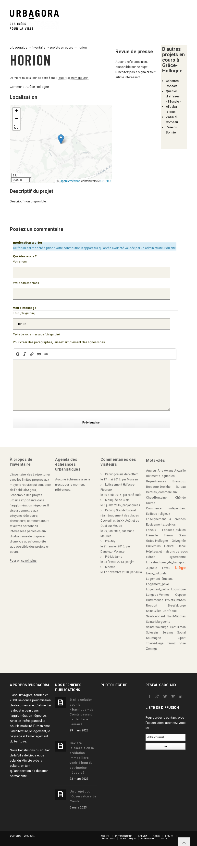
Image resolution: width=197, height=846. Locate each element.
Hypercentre (177, 557)
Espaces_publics (174, 530)
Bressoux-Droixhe (158, 487)
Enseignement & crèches (166, 519)
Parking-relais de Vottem (121, 474)
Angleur (151, 470)
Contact (165, 838)
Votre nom (20, 261)
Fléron (168, 535)
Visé (183, 643)
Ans (160, 470)
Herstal (169, 546)
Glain (182, 535)
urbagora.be (18, 47)
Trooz (171, 643)
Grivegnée (179, 540)
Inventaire (147, 838)
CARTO (105, 181)
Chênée (180, 497)
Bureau (181, 487)
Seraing (167, 632)
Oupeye (180, 594)
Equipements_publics (161, 524)
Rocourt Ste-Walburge (166, 605)
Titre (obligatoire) (24, 313)
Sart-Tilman (178, 627)
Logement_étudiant (159, 579)
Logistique (178, 589)
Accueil (105, 836)
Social (181, 632)
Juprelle (151, 568)
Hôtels (150, 557)
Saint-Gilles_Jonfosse (161, 611)
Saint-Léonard (155, 616)
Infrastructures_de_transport (166, 562)
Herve (182, 546)
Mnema (110, 567)
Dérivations (107, 838)
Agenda (142, 836)
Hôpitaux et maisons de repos (167, 551)
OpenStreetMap (70, 181)
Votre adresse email (26, 283)
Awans (168, 470)
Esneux (151, 530)
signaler (143, 72)
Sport (182, 638)
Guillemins (153, 546)
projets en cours (61, 47)
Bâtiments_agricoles (160, 476)
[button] (61, 139)
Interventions (123, 836)
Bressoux (179, 481)
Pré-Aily (110, 541)
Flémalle (152, 535)
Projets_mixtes (175, 600)
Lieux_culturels (156, 573)
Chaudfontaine (156, 497)
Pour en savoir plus (23, 560)
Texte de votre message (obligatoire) (37, 334)
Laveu (166, 568)
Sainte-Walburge (157, 627)
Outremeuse (154, 600)
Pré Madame (113, 556)
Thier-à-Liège (154, 643)
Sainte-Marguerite (158, 621)
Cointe (150, 503)
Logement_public (158, 589)
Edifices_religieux (158, 514)
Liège (180, 567)
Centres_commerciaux (161, 492)
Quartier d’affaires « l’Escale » (173, 96)
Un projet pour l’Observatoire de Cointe (83, 796)
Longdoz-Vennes (158, 594)
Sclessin (152, 632)
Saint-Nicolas (176, 616)
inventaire (38, 47)
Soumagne (153, 638)
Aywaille (180, 470)
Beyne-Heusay (156, 481)
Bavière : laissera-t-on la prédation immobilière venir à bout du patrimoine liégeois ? (82, 757)
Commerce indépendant (166, 508)
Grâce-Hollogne (37, 87)
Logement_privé (157, 584)
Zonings (152, 648)
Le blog (169, 836)
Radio (156, 836)
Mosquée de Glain (117, 500)
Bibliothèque (127, 838)
